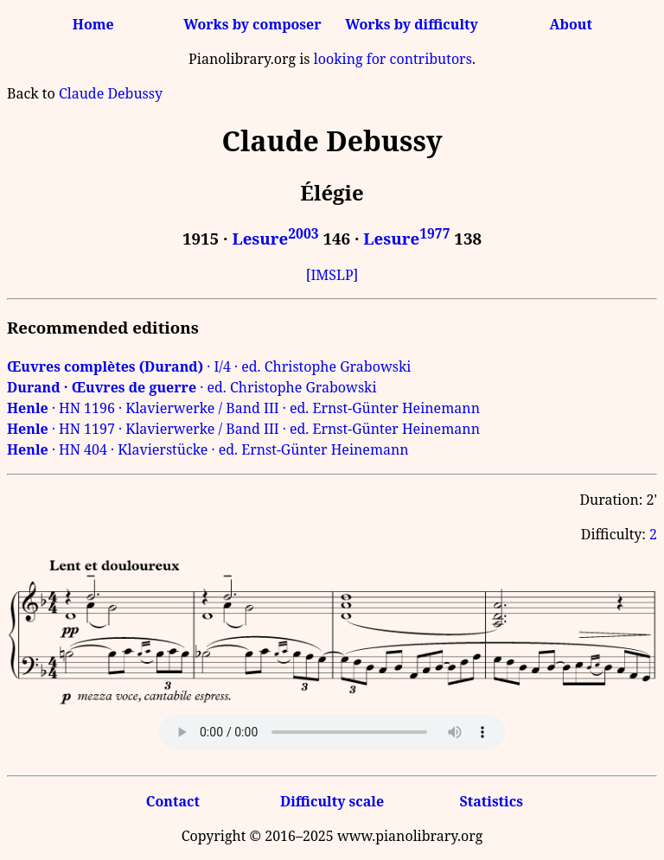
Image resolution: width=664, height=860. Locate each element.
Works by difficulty (411, 24)
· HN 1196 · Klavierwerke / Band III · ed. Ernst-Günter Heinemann (243, 407)
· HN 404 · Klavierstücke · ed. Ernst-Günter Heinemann (208, 449)
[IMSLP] (332, 274)
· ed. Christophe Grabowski (192, 387)
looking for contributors (393, 58)
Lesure (275, 238)
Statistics (490, 801)
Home (93, 24)
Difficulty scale (332, 801)
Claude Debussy (111, 93)
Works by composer (252, 24)
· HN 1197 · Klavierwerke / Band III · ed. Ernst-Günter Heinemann (243, 428)
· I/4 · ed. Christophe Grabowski (209, 366)
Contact (173, 801)
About (571, 24)
